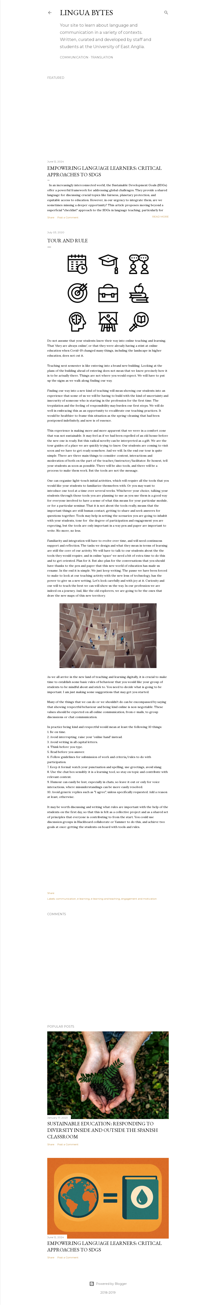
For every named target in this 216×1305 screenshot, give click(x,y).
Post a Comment (67, 217)
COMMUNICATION (74, 57)
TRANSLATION (102, 57)
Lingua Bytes (86, 12)
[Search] (166, 12)
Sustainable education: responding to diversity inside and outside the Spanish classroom (102, 1130)
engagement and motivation (139, 898)
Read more (160, 216)
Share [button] (50, 217)
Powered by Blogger (108, 1283)
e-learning (83, 898)
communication (66, 898)
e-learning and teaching (105, 898)
